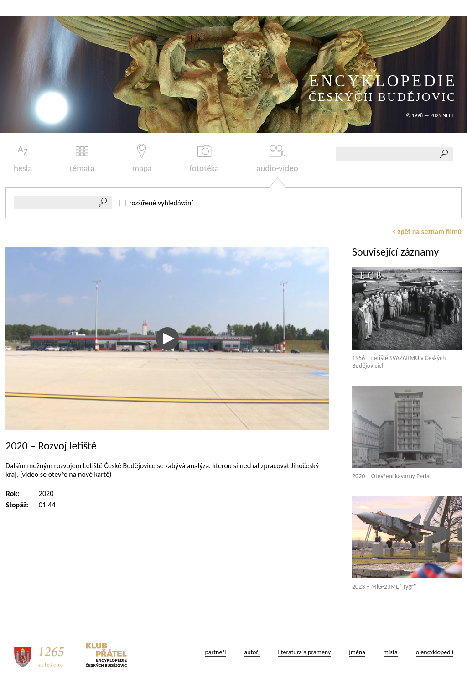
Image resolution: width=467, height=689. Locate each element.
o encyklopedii (434, 652)
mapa (142, 158)
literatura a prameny (304, 652)
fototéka (204, 158)
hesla (23, 158)
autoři (251, 652)
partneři (215, 652)
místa (391, 652)
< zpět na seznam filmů (427, 231)
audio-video (277, 158)
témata (82, 158)
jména (357, 652)
